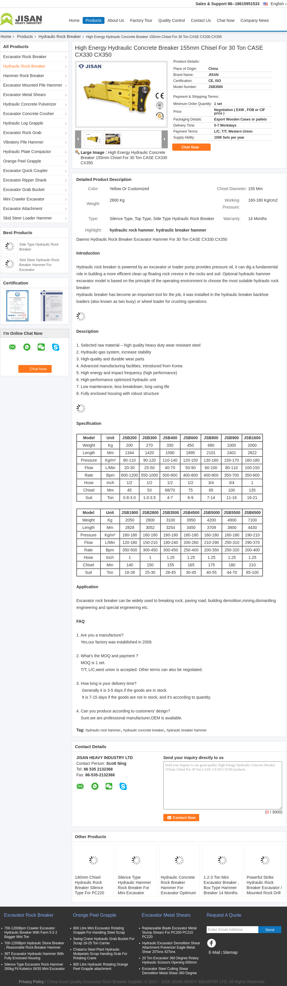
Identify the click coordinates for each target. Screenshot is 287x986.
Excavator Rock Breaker (24, 56)
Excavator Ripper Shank (24, 180)
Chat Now (225, 20)
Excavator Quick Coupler (25, 170)
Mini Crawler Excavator (23, 199)
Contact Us (201, 20)
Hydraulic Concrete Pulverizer (29, 104)
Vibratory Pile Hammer (23, 142)
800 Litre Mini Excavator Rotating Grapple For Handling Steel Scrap (99, 930)
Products (93, 20)
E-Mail (214, 952)
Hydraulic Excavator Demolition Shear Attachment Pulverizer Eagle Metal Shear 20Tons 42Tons (171, 947)
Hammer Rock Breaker (23, 75)
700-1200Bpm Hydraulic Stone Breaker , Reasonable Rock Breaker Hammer (34, 945)
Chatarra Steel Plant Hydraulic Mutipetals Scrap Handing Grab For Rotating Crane (100, 953)
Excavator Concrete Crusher (28, 113)
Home (74, 20)
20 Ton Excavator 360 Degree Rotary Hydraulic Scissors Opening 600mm (170, 960)
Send (269, 930)
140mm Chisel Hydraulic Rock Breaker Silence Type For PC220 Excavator (89, 887)
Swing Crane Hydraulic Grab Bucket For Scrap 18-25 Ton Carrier (103, 941)
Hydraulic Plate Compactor (27, 151)
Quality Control (171, 20)
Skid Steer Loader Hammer (27, 218)
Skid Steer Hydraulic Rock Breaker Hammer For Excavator (39, 265)
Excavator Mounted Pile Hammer (32, 85)
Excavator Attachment (22, 208)
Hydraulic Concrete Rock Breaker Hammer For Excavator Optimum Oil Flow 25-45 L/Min (179, 887)
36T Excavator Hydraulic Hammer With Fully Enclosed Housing (34, 956)
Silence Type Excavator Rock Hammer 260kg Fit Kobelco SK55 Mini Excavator (34, 966)
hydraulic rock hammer (103, 730)
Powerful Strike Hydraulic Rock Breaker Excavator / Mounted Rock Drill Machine (264, 887)
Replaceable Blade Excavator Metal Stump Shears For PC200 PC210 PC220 (169, 932)
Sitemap (230, 952)
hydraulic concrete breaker (143, 730)
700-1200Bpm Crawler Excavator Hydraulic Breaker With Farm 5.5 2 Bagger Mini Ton (30, 932)
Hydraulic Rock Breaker (60, 37)
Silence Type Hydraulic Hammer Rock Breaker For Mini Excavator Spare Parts (134, 887)
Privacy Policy (31, 981)
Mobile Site (218, 959)
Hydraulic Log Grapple (23, 123)
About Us (116, 20)
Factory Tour (141, 20)
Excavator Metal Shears (24, 94)
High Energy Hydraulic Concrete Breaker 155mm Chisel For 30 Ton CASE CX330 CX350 (124, 157)
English (279, 4)
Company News (255, 20)
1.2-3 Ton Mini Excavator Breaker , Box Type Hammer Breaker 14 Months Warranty (221, 887)
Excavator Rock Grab (22, 132)
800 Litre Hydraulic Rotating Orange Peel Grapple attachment (100, 966)
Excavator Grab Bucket (23, 189)
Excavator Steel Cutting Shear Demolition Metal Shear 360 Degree (169, 971)
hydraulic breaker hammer (187, 730)
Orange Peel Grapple (22, 161)
